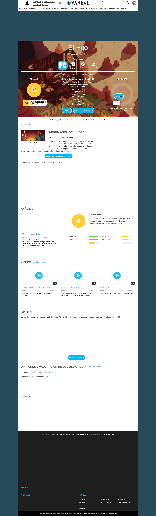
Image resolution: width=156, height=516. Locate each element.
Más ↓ (61, 3)
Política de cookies (124, 502)
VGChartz (82, 508)
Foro (88, 8)
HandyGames (83, 84)
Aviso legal (121, 499)
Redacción (82, 499)
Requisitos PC (78, 104)
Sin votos (122, 109)
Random (94, 8)
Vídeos (103, 120)
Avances (73, 8)
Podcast (124, 8)
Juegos (55, 8)
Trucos (81, 8)
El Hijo (78, 47)
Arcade (79, 54)
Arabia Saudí (37, 5)
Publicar (26, 396)
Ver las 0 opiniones (93, 367)
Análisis (40, 8)
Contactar (82, 502)
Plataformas (114, 8)
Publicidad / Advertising (106, 499)
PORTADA (23, 8)
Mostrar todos (76, 358)
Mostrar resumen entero (58, 156)
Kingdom (45, 5)
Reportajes (63, 8)
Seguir (118, 96)
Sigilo (86, 54)
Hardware (103, 8)
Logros (66, 110)
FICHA (51, 120)
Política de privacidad (105, 502)
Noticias (32, 8)
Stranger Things (38, 2)
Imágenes (94, 120)
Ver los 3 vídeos (39, 262)
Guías (47, 8)
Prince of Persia (49, 2)
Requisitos (59, 120)
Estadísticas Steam (83, 110)
